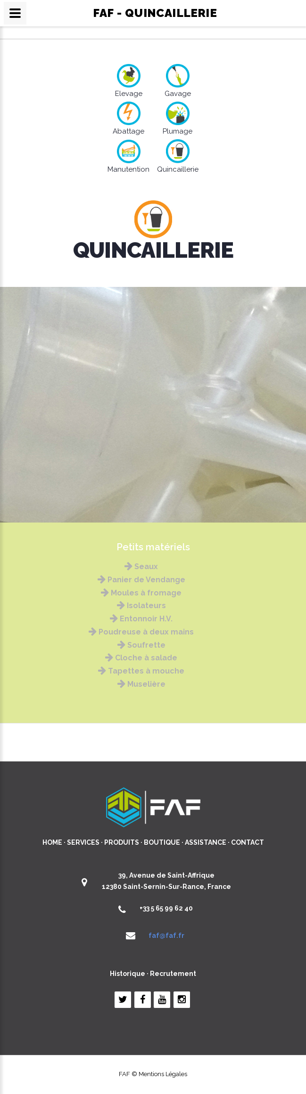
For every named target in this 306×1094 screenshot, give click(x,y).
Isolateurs (141, 605)
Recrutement (173, 973)
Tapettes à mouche (141, 670)
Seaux (141, 566)
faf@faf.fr (166, 935)
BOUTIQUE (162, 842)
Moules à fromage (141, 592)
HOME (52, 842)
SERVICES (83, 842)
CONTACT (247, 842)
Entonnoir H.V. (141, 618)
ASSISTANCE (205, 842)
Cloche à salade (141, 657)
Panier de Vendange (141, 579)
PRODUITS (121, 842)
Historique (127, 973)
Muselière (141, 684)
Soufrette (141, 645)
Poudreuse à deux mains (141, 631)
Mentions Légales (163, 1074)
